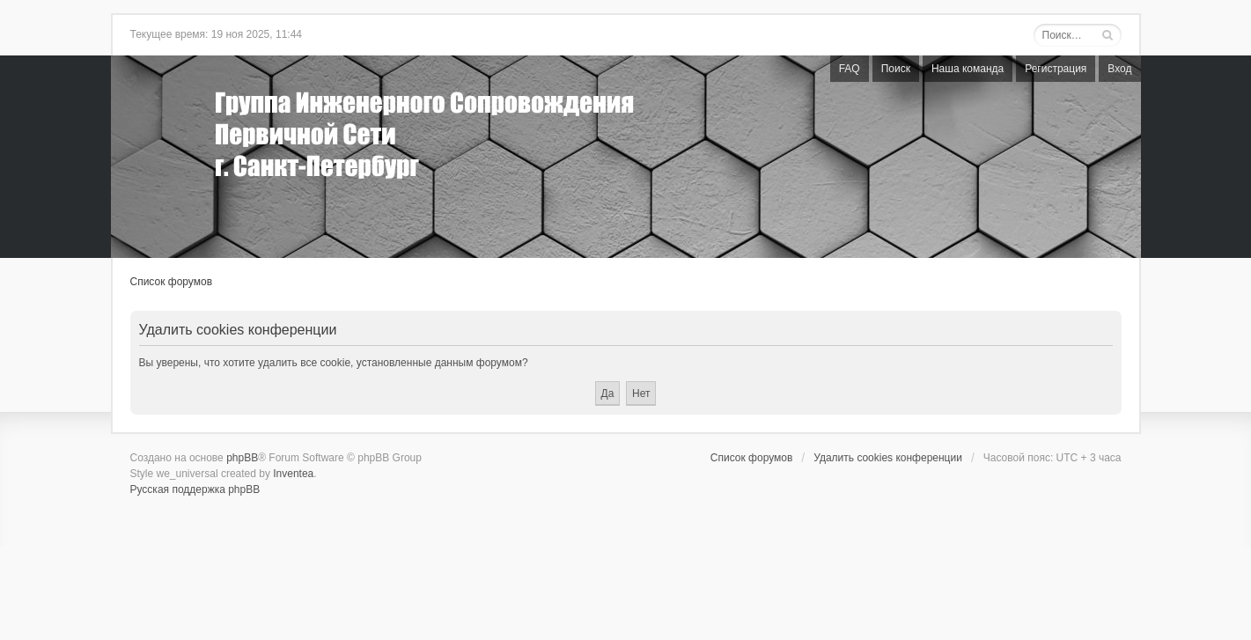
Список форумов (171, 282)
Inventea (293, 473)
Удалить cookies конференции (887, 458)
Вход (1119, 69)
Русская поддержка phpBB (195, 489)
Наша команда (967, 69)
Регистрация (1055, 69)
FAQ (849, 69)
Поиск (895, 69)
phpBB (242, 458)
